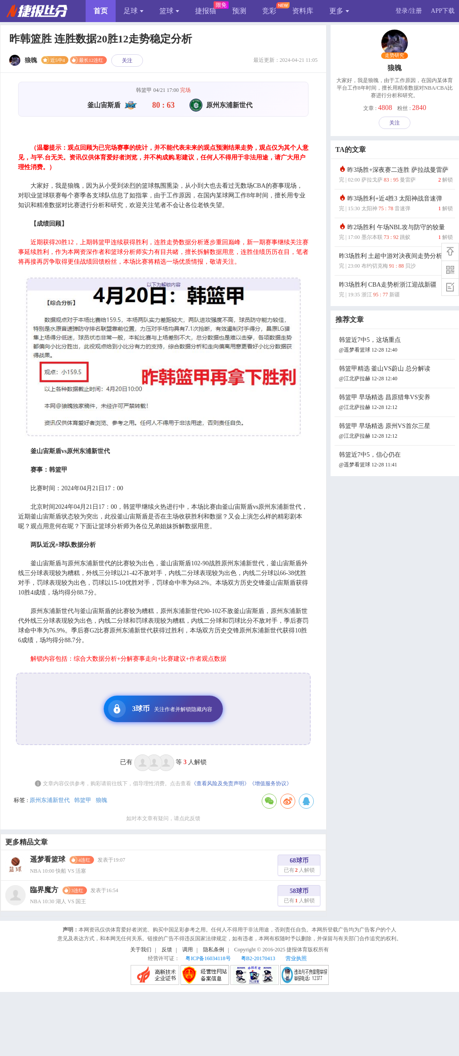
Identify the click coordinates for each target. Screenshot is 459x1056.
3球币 (160, 709)
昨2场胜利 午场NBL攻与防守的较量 (396, 233)
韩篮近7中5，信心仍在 (396, 460)
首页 (101, 11)
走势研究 (395, 55)
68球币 (299, 866)
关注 (127, 60)
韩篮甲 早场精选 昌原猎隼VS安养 (396, 403)
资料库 (302, 11)
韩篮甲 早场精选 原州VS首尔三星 (396, 432)
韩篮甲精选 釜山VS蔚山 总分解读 (396, 374)
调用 (187, 949)
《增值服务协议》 (270, 783)
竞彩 (269, 11)
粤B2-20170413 (258, 958)
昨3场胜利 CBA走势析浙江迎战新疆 (396, 290)
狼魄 (101, 800)
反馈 (167, 949)
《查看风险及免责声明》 (220, 783)
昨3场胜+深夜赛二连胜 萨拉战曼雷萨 (396, 176)
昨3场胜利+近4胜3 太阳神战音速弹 (396, 204)
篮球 (169, 11)
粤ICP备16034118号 (207, 958)
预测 (239, 11)
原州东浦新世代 (50, 800)
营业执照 (296, 958)
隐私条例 (213, 949)
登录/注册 (408, 11)
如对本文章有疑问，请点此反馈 (163, 818)
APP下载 (443, 11)
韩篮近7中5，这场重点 (396, 346)
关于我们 (140, 949)
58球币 (299, 897)
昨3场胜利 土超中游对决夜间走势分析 (396, 262)
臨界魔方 (44, 889)
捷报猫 (205, 11)
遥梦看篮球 (47, 859)
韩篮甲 (82, 800)
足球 (133, 11)
